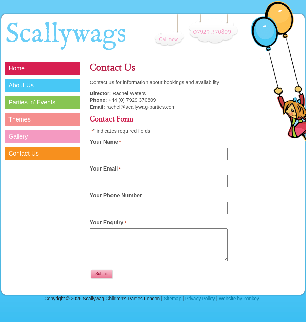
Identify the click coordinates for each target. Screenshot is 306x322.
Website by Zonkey (239, 298)
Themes (19, 119)
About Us (21, 85)
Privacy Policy (200, 298)
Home (16, 68)
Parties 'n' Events (31, 102)
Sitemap (172, 298)
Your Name (105, 142)
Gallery (18, 136)
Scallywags (65, 34)
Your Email (105, 169)
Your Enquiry (108, 222)
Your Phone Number (116, 195)
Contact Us (23, 153)
